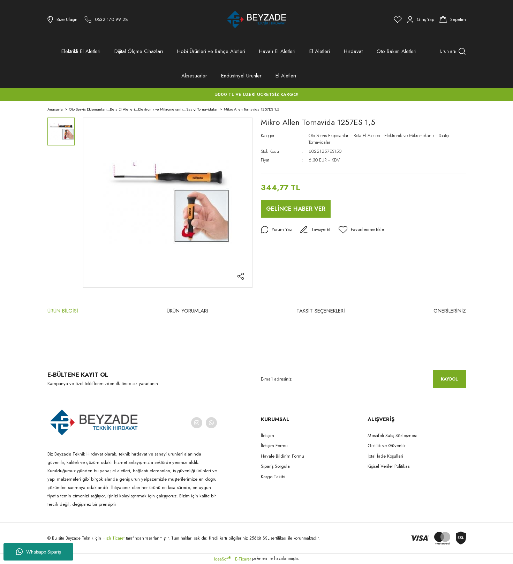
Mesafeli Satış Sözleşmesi (392, 435)
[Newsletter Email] (363, 379)
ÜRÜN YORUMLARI (187, 311)
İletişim (267, 435)
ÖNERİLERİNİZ (449, 311)
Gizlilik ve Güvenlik (387, 445)
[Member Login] (420, 19)
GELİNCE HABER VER (295, 208)
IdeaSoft (222, 559)
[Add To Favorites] (363, 230)
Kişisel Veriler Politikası (389, 466)
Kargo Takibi (273, 476)
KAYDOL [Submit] (449, 379)
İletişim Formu (274, 445)
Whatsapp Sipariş (38, 552)
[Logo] (256, 19)
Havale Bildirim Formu (282, 456)
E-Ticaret (243, 559)
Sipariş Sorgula (275, 466)
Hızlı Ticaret (114, 538)
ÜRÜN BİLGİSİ (62, 311)
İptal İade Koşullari (385, 456)
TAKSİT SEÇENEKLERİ (320, 311)
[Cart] (452, 19)
